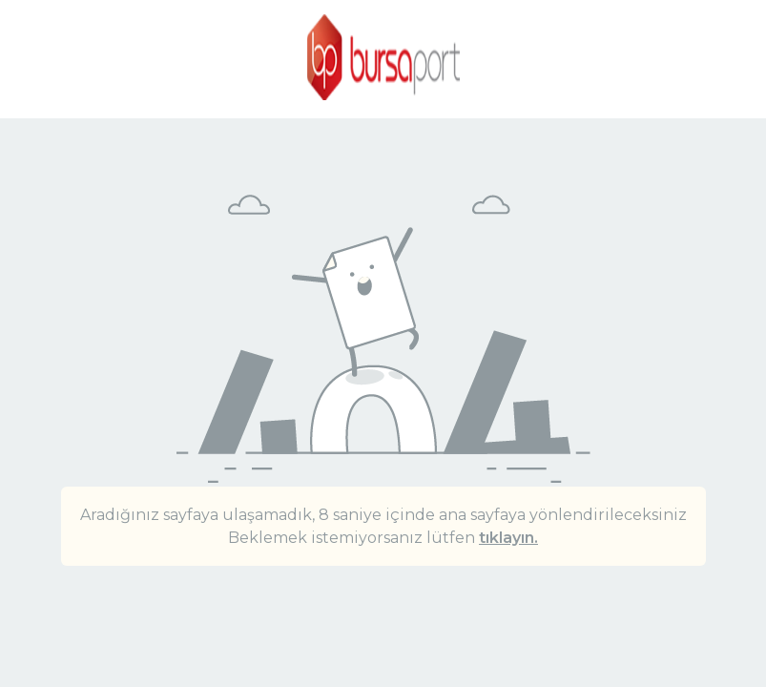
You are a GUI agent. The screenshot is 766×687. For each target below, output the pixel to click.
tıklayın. (508, 538)
